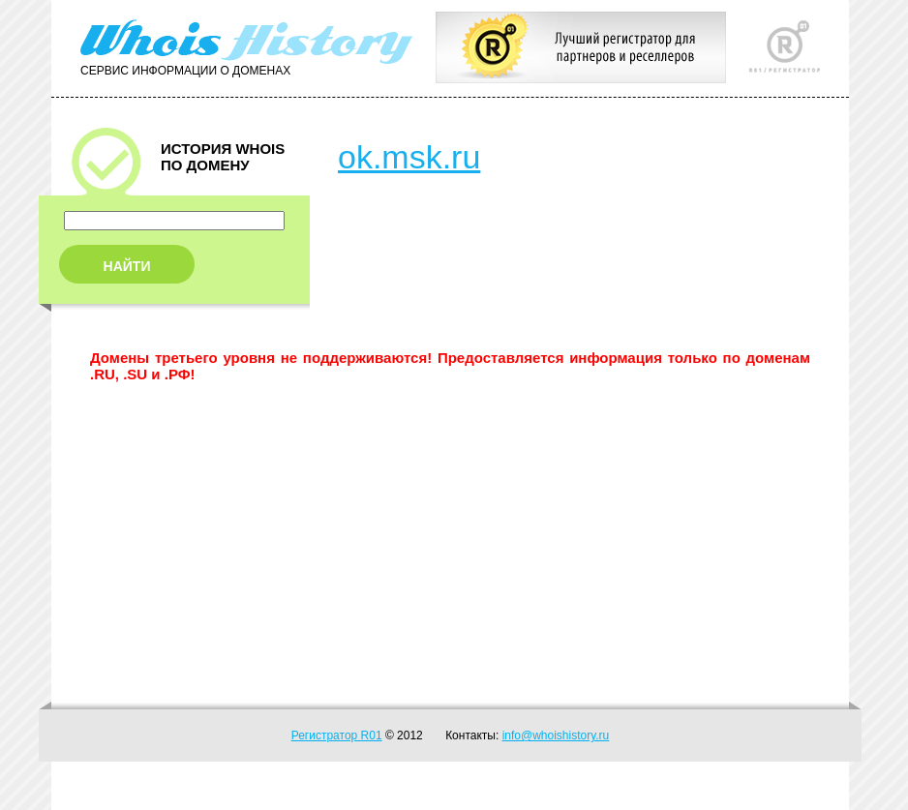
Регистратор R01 (336, 735)
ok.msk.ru (409, 156)
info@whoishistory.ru (556, 735)
